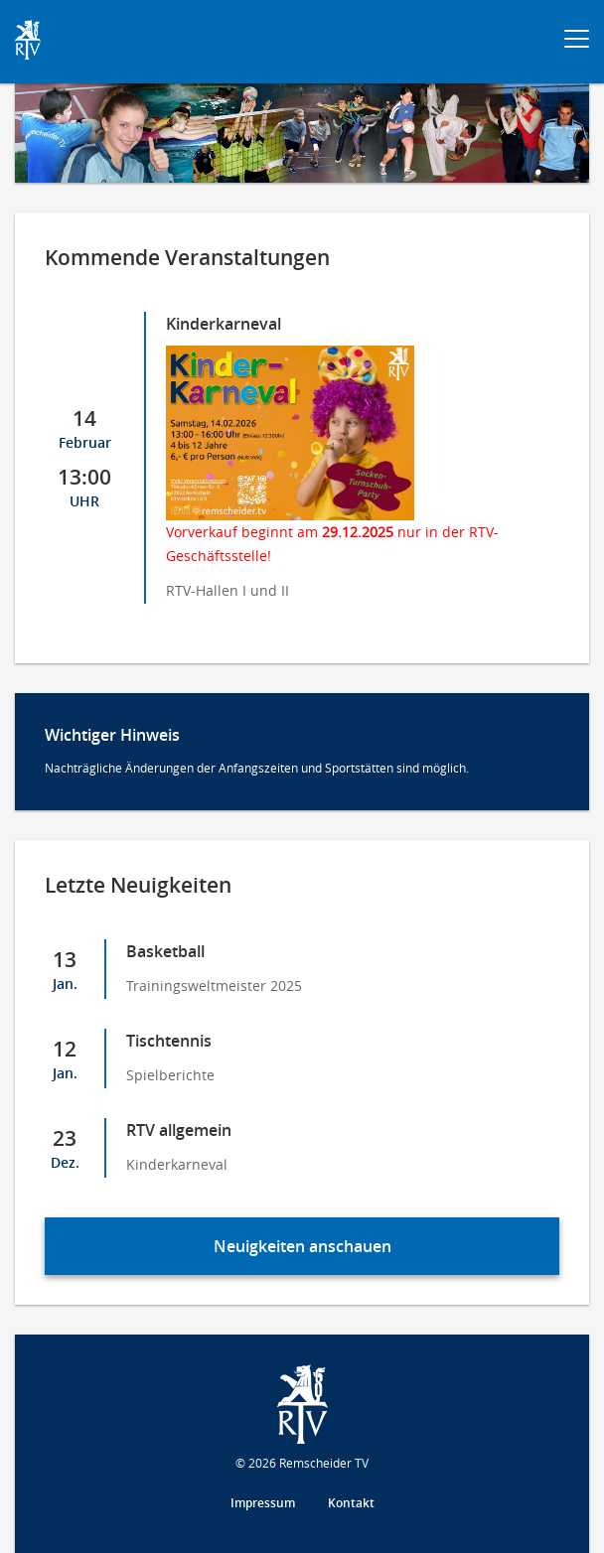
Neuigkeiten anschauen (302, 1246)
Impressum (262, 1502)
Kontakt (351, 1502)
